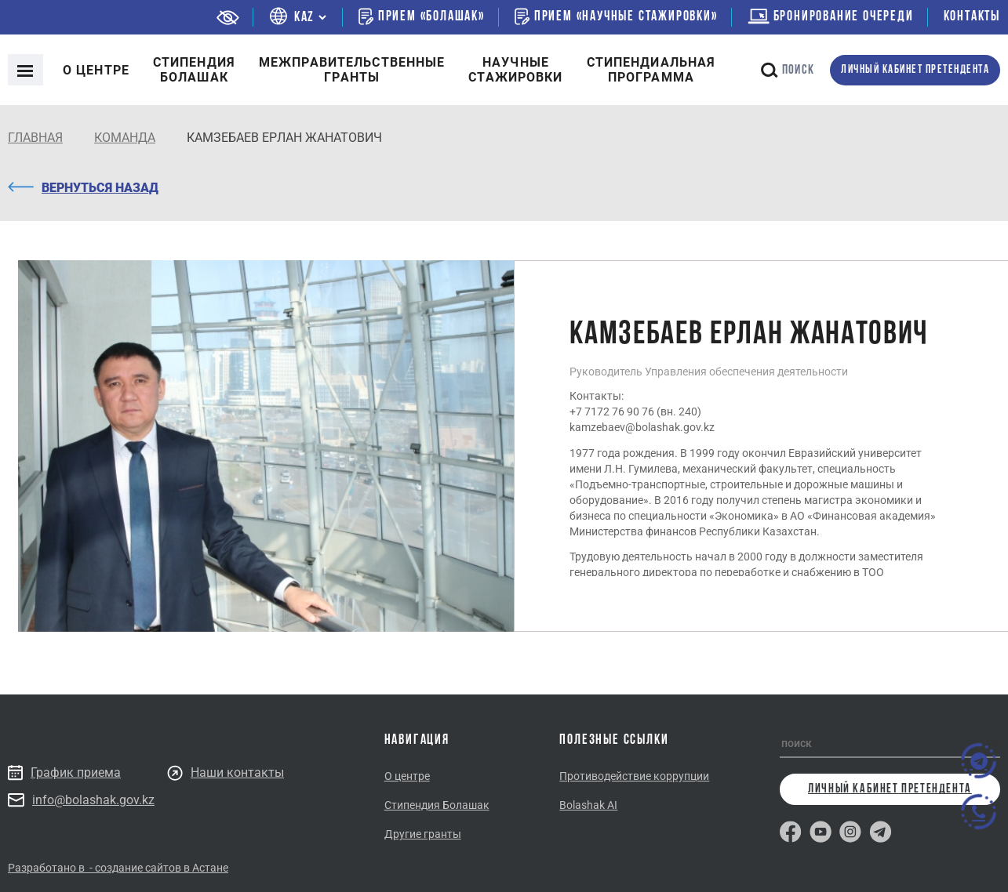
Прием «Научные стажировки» (616, 16)
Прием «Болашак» (421, 16)
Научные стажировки (515, 70)
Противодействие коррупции (634, 776)
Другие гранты (422, 834)
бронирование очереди (831, 17)
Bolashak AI (588, 805)
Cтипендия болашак (194, 70)
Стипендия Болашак (436, 805)
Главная (35, 137)
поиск (787, 70)
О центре (96, 70)
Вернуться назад (83, 187)
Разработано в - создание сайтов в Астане (118, 867)
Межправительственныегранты (352, 70)
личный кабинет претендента (915, 70)
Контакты (972, 16)
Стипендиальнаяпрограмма (651, 70)
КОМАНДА (124, 137)
